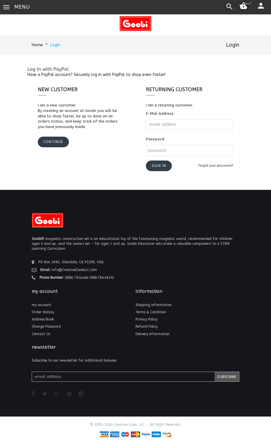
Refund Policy (147, 326)
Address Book (43, 319)
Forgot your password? (215, 165)
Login (55, 45)
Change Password (46, 326)
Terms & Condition (151, 312)
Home (37, 45)
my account (41, 305)
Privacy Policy (146, 319)
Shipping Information (154, 305)
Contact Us (41, 334)
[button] (159, 166)
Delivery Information (153, 334)
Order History (43, 312)
